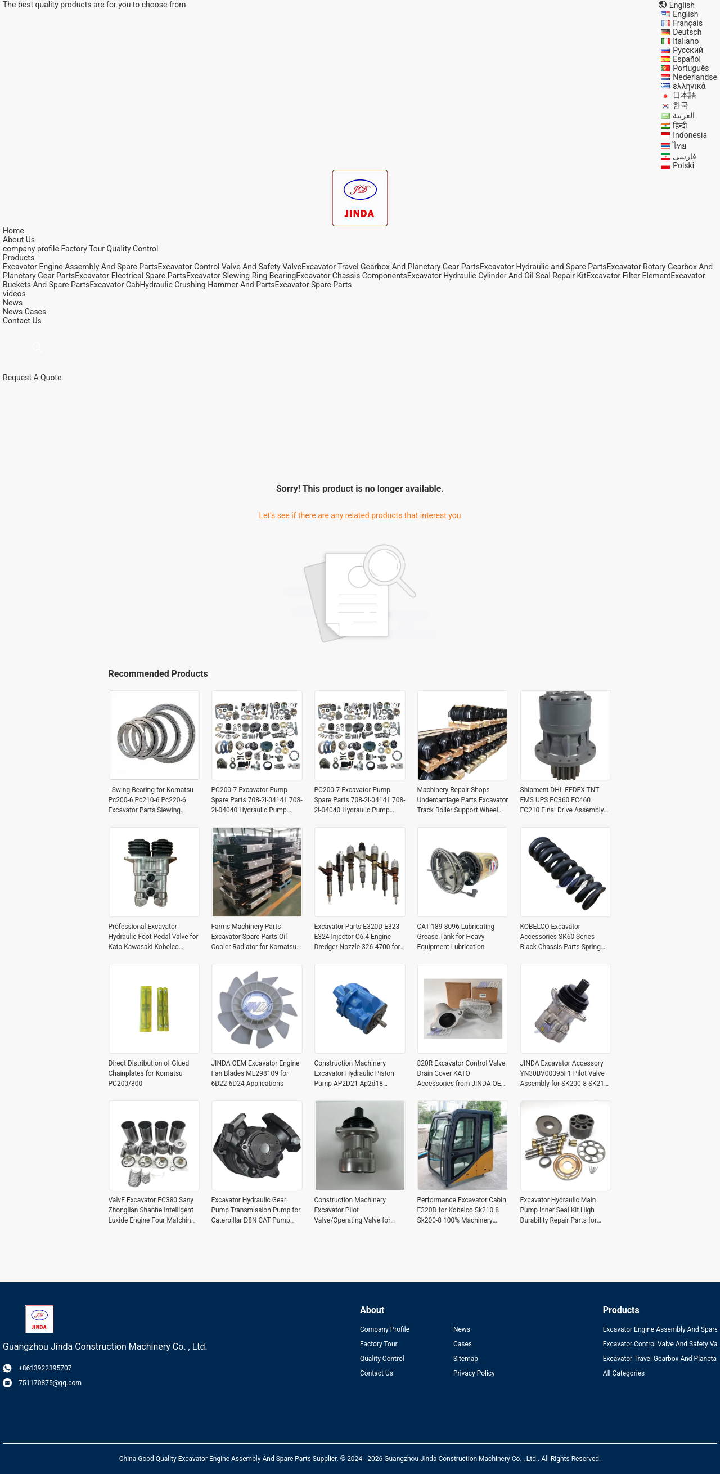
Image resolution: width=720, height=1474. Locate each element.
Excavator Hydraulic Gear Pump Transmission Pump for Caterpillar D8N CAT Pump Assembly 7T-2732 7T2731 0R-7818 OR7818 (256, 1210)
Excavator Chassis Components (351, 275)
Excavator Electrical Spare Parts (130, 275)
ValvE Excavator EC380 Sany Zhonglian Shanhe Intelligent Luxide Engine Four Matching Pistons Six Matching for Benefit (152, 1210)
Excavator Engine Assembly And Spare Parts (80, 266)
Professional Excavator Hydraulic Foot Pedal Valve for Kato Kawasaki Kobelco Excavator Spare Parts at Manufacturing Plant (154, 937)
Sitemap (465, 1359)
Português (691, 68)
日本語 (684, 95)
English (685, 14)
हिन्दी (680, 125)
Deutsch (687, 32)
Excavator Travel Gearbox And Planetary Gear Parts (391, 266)
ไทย (679, 145)
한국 (680, 105)
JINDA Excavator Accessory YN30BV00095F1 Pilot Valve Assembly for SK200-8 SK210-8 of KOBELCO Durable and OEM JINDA (565, 1074)
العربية (684, 115)
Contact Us (376, 1373)
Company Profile (385, 1329)
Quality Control (133, 248)
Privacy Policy (474, 1373)
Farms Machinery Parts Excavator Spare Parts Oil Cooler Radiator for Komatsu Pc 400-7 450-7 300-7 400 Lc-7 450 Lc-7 (255, 937)
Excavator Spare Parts (313, 284)
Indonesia (690, 135)
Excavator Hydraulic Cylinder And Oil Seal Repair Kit (496, 275)
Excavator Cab (114, 284)
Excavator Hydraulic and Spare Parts (543, 266)
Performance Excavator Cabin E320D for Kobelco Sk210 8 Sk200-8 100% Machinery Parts (461, 1210)
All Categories (624, 1373)
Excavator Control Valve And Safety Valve (230, 266)
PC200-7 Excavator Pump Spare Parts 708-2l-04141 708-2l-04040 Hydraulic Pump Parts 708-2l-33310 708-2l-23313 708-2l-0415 (257, 800)
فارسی (684, 156)
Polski (683, 165)
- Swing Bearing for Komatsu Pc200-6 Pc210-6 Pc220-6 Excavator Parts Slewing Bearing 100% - (151, 800)
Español (687, 59)
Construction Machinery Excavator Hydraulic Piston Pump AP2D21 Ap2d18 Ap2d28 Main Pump (354, 1074)
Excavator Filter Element (628, 275)
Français (688, 23)
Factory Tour (83, 248)
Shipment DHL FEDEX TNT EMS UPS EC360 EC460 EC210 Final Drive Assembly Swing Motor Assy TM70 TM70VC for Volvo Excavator (563, 800)
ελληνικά (689, 86)
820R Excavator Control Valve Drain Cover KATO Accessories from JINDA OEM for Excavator (462, 1074)
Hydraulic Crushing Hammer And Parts (207, 284)
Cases (36, 311)
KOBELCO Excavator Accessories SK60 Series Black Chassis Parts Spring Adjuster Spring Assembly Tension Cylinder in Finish (560, 937)
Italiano (686, 41)
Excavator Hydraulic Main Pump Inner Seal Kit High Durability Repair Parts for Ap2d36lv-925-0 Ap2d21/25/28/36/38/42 (558, 1210)
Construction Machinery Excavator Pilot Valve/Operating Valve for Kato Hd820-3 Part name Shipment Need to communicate (352, 1210)
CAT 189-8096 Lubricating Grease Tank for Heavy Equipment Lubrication (456, 937)
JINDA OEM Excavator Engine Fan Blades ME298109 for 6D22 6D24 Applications (256, 1073)
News (12, 311)
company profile (31, 248)
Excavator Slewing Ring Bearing (241, 275)
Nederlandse (695, 77)
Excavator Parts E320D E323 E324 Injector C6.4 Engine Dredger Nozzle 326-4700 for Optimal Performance (357, 937)
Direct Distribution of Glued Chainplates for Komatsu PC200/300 (149, 1073)
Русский (688, 50)
